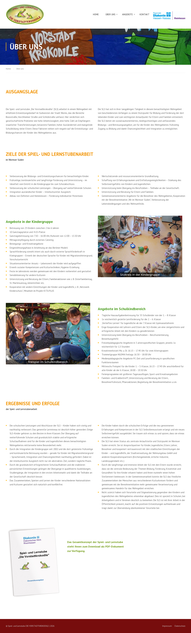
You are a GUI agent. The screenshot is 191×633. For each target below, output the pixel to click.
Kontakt (144, 14)
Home (96, 14)
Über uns (110, 14)
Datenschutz (180, 626)
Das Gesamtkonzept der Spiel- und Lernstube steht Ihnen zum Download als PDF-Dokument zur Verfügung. (95, 546)
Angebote (127, 14)
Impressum (167, 626)
